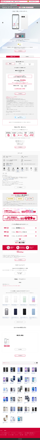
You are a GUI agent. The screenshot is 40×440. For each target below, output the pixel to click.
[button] (20, 228)
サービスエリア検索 (11, 178)
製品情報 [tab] (27, 56)
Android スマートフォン (6, 362)
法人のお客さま (18, 1)
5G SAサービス (4, 179)
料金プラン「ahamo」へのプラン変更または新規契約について (20, 41)
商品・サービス (7, 1)
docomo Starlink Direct (9, 165)
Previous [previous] (2, 22)
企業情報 (14, 1)
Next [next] (37, 22)
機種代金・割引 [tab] (13, 56)
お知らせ (11, 1)
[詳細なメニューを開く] (38, 1)
